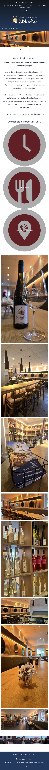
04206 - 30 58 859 (24, 3)
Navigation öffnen (10, 29)
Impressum (18, 755)
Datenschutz (30, 755)
